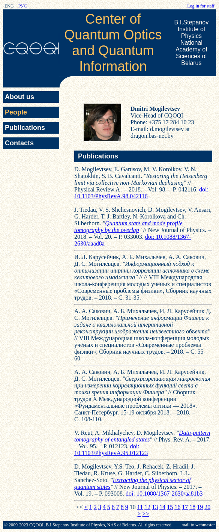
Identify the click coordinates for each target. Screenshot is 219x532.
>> (145, 514)
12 (147, 507)
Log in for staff (200, 6)
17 (185, 507)
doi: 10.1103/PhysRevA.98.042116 (141, 192)
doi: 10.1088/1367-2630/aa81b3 (164, 493)
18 (192, 507)
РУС (22, 6)
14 (162, 507)
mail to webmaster (198, 524)
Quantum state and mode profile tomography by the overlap (128, 226)
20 (207, 507)
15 (170, 507)
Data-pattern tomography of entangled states (142, 436)
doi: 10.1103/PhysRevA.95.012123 (111, 449)
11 (140, 507)
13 (155, 507)
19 (200, 507)
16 (177, 507)
